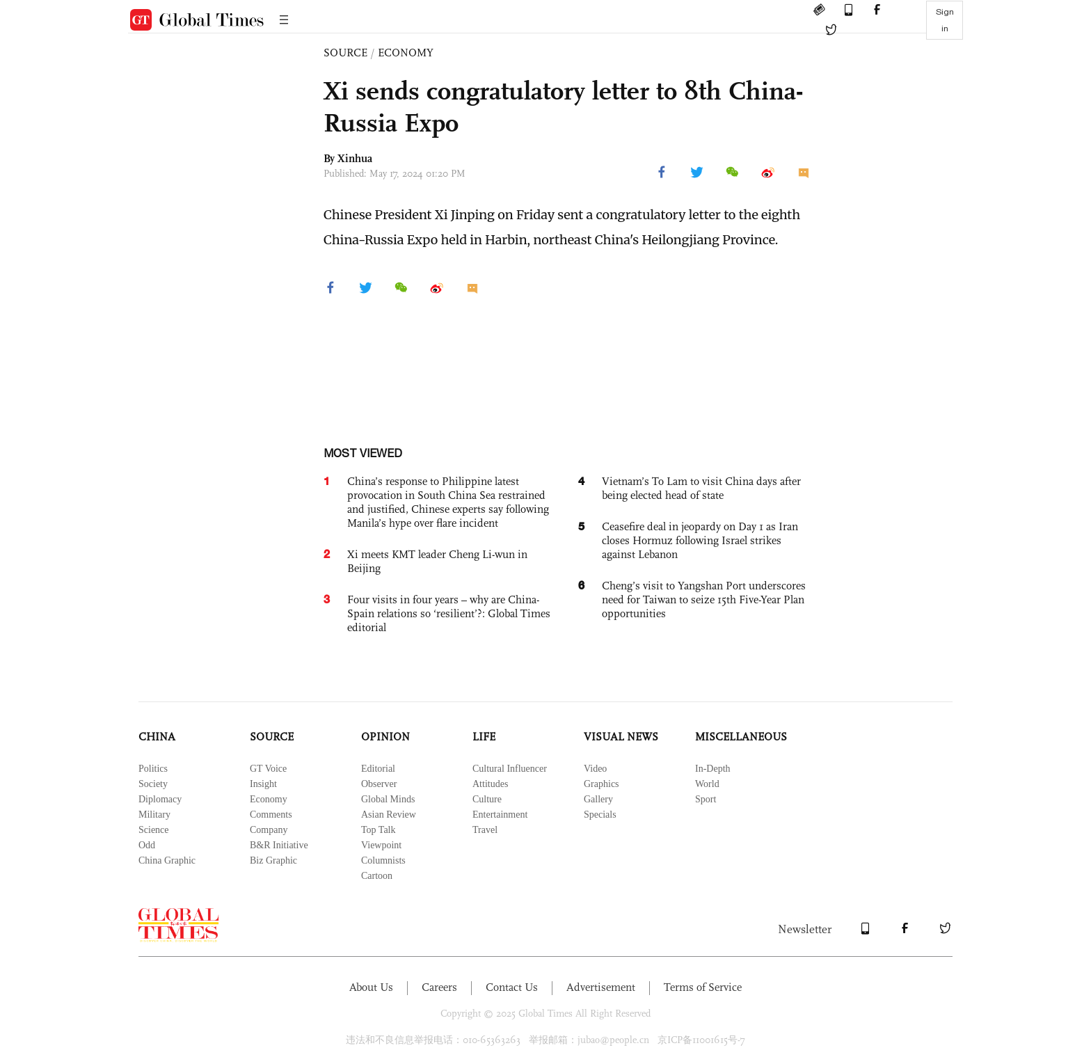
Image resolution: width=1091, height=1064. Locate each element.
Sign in (945, 20)
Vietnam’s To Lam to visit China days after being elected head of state (701, 488)
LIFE (483, 736)
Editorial (378, 768)
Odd (146, 845)
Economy (268, 799)
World (707, 784)
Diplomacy (160, 799)
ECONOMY (405, 52)
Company (268, 830)
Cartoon (376, 876)
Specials (600, 814)
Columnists (383, 860)
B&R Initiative (279, 845)
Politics (153, 768)
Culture (487, 799)
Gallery (598, 799)
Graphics (601, 784)
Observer (379, 784)
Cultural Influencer (509, 768)
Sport (705, 799)
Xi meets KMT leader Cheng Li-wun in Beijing (437, 561)
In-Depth (713, 768)
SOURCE (345, 52)
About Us (371, 987)
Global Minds (388, 799)
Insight (263, 784)
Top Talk (378, 830)
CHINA (156, 736)
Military (154, 814)
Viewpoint (381, 845)
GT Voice (268, 768)
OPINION (385, 736)
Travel (484, 830)
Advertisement (600, 987)
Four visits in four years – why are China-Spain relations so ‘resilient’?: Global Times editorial (448, 613)
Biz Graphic (273, 860)
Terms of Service (703, 987)
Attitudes (490, 784)
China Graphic (167, 860)
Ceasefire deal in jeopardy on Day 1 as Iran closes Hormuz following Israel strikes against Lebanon (700, 540)
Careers (439, 987)
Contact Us (512, 987)
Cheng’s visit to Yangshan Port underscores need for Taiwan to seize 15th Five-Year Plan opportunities (704, 599)
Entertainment (499, 814)
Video (595, 768)
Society (153, 784)
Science (153, 830)
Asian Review (388, 814)
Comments (271, 814)
